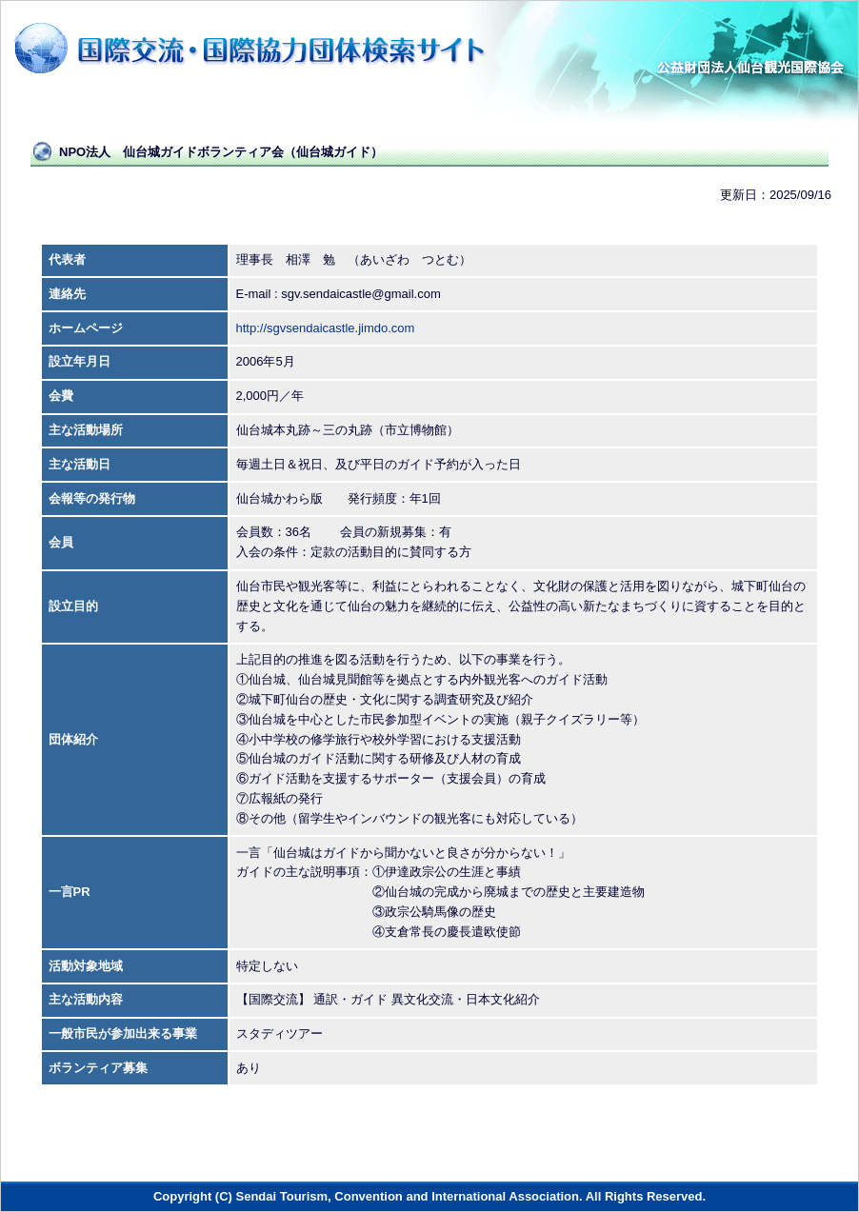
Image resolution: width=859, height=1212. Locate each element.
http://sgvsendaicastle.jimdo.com (325, 328)
